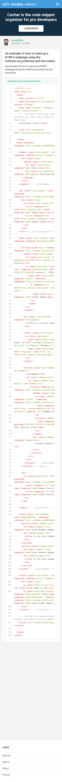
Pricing (6, 774)
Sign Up (6, 755)
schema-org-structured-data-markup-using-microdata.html (26, 81)
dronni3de (17, 40)
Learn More (31, 28)
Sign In (5, 761)
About (5, 768)
